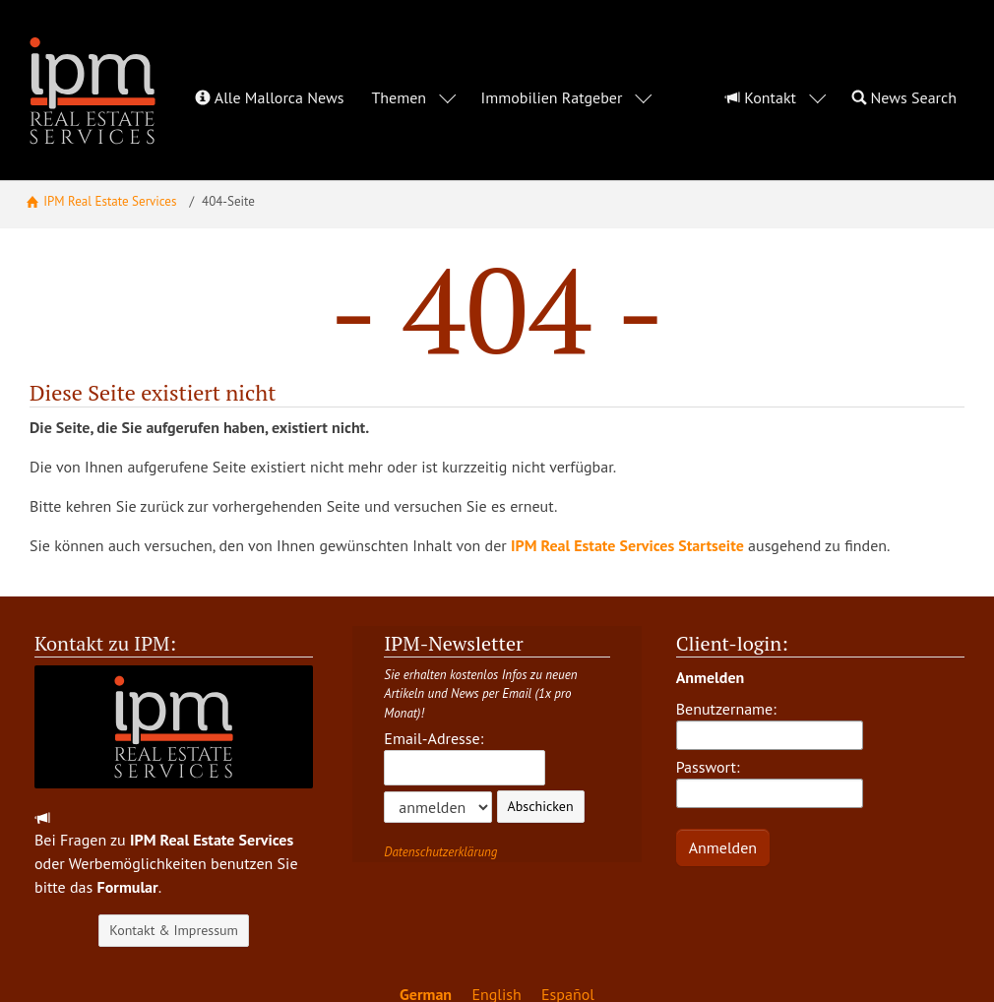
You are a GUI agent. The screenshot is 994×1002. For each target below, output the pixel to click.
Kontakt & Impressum (173, 887)
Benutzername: (769, 681)
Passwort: (769, 739)
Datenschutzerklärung (440, 809)
